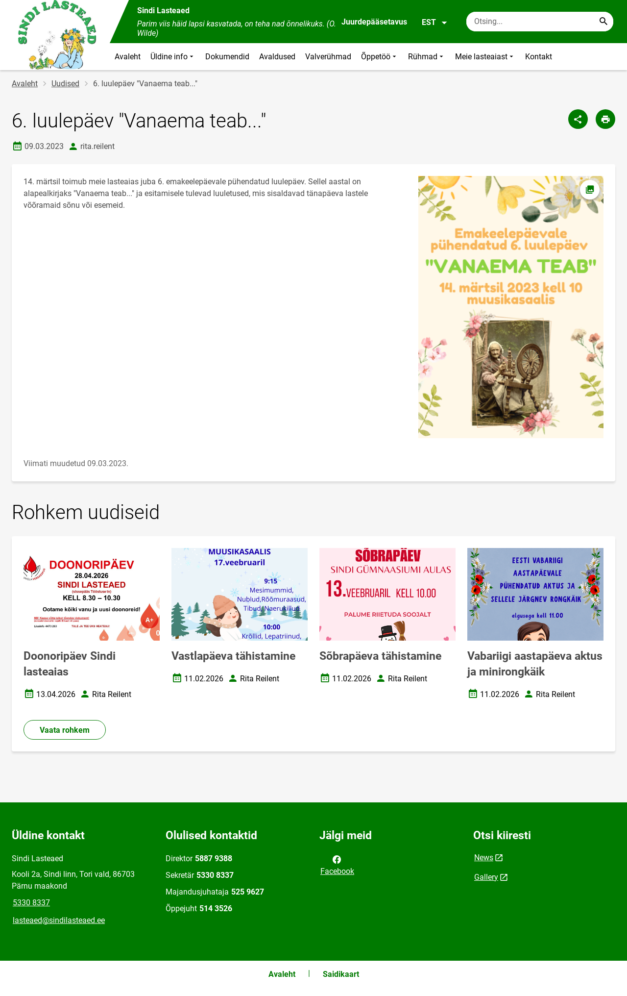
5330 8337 (31, 902)
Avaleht (128, 56)
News (483, 857)
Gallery (486, 877)
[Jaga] (578, 119)
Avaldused (277, 56)
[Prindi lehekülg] (605, 119)
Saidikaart (341, 974)
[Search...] (603, 21)
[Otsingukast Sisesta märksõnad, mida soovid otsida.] (539, 21)
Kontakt (538, 56)
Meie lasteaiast (485, 56)
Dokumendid (227, 56)
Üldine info (172, 56)
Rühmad (426, 56)
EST (435, 22)
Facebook (337, 864)
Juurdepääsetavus (374, 21)
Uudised (65, 83)
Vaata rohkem (65, 730)
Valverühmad (328, 56)
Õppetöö (379, 56)
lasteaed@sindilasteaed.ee (59, 920)
